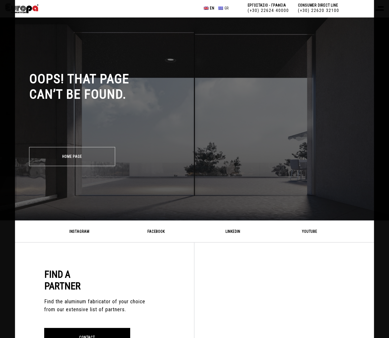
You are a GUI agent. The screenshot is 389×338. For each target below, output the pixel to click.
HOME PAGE (72, 156)
